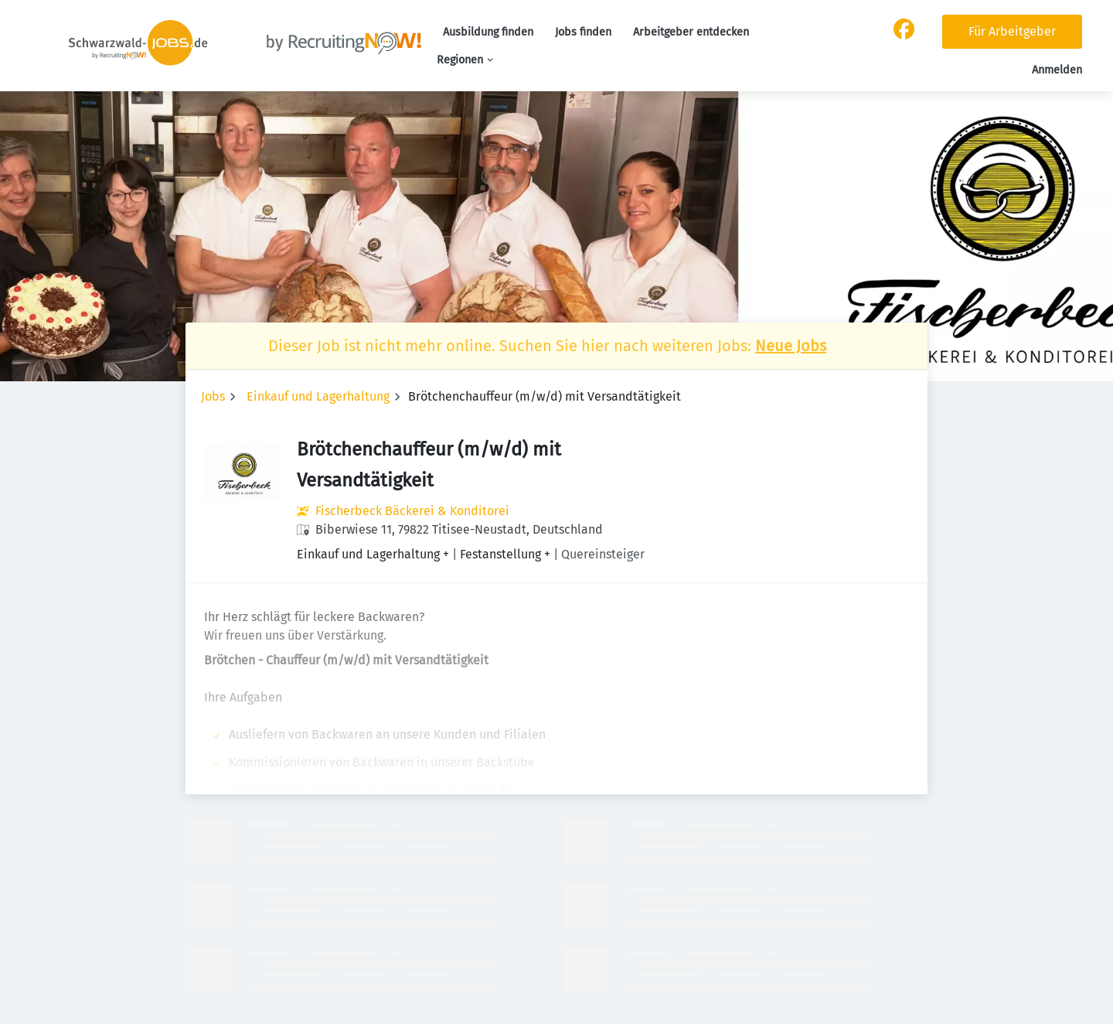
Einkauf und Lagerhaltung (318, 396)
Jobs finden (583, 32)
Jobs (213, 396)
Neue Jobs (790, 345)
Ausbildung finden (488, 32)
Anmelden (1057, 70)
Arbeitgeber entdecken (691, 32)
